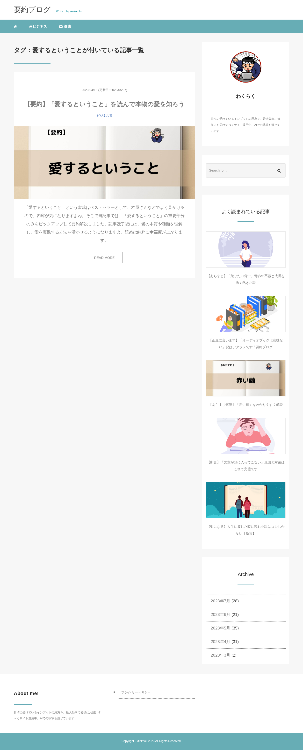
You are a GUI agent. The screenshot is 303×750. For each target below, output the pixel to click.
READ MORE (104, 258)
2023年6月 (220, 614)
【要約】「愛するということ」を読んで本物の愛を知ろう (104, 104)
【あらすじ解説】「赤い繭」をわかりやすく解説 (246, 405)
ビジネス (38, 26)
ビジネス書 (104, 115)
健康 (65, 26)
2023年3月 (220, 655)
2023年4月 (220, 641)
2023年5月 (220, 628)
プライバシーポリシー (135, 692)
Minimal (141, 741)
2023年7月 (220, 601)
